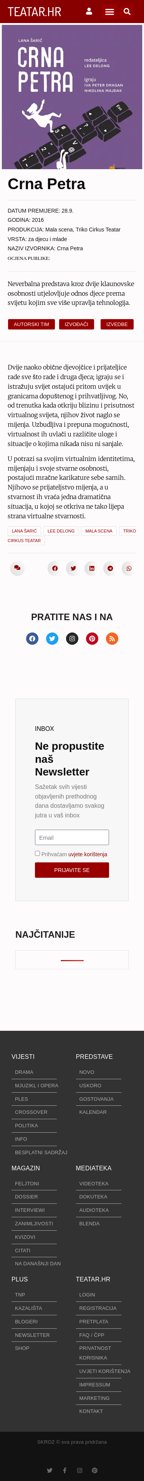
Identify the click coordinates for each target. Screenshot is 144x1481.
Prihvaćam (74, 854)
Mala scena (59, 229)
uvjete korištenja (87, 854)
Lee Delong (61, 531)
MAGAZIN (26, 1168)
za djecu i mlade (47, 239)
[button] (109, 11)
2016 (38, 220)
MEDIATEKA (94, 1168)
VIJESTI (23, 1056)
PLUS (20, 1279)
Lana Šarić (24, 531)
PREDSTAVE (94, 1056)
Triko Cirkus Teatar (98, 229)
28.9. (68, 211)
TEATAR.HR (34, 11)
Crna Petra (70, 248)
